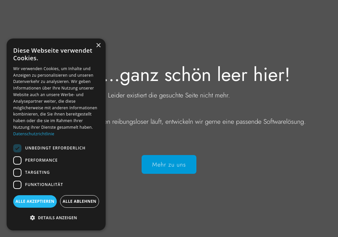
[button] (56, 218)
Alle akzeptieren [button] (35, 201)
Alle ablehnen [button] (79, 201)
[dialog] (56, 134)
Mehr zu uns (169, 164)
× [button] (98, 45)
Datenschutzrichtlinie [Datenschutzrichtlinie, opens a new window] (33, 134)
